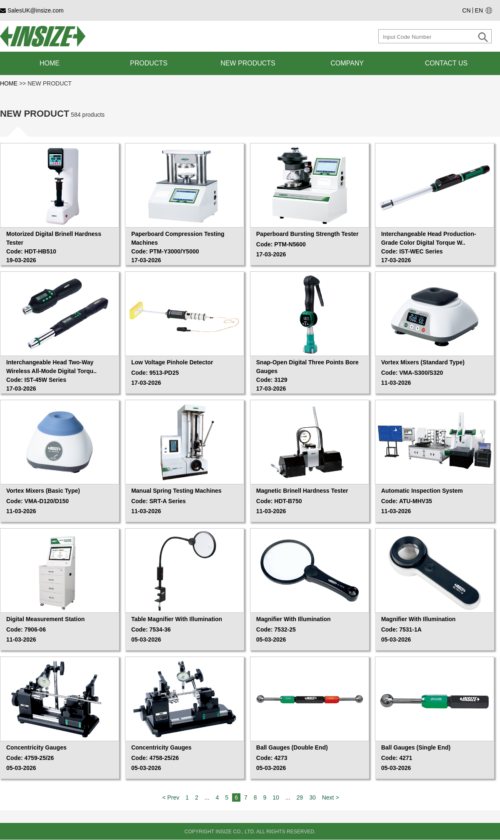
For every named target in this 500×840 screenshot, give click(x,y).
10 (275, 797)
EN (479, 10)
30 (312, 797)
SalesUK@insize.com (32, 10)
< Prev (170, 797)
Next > (330, 797)
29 (300, 797)
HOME (9, 83)
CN (466, 10)
